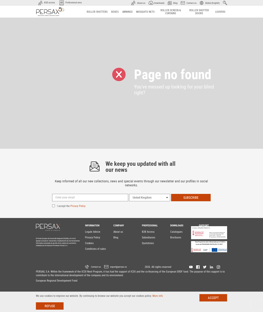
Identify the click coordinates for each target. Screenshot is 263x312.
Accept (213, 297)
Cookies (89, 243)
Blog (115, 237)
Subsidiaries (148, 237)
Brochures (175, 237)
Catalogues (176, 232)
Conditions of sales (95, 249)
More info (157, 296)
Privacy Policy (78, 206)
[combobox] (149, 197)
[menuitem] (97, 12)
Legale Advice (92, 232)
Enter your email (65, 197)
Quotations (148, 243)
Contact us (96, 266)
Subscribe (190, 197)
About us (118, 232)
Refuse (50, 306)
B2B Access (148, 232)
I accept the (71, 206)
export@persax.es (118, 266)
